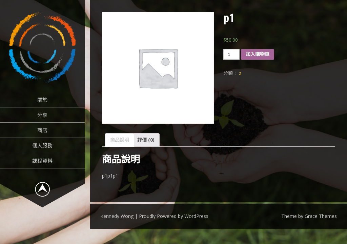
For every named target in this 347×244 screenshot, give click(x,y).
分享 (42, 114)
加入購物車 (257, 54)
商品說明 (119, 140)
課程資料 (42, 160)
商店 (42, 130)
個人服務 (42, 145)
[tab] (119, 140)
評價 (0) (146, 140)
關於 (42, 99)
